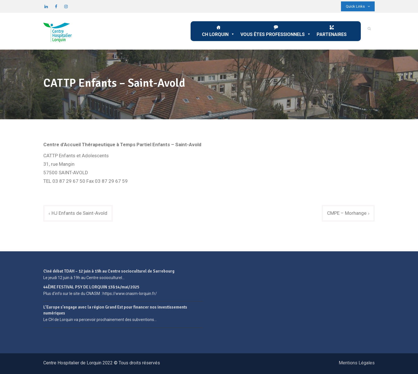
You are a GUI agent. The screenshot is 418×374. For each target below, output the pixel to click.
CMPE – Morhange (346, 213)
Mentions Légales (357, 363)
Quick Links (358, 6)
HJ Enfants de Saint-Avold (79, 213)
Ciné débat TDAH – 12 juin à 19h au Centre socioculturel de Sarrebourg (108, 271)
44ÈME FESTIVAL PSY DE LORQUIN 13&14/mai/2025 (91, 287)
